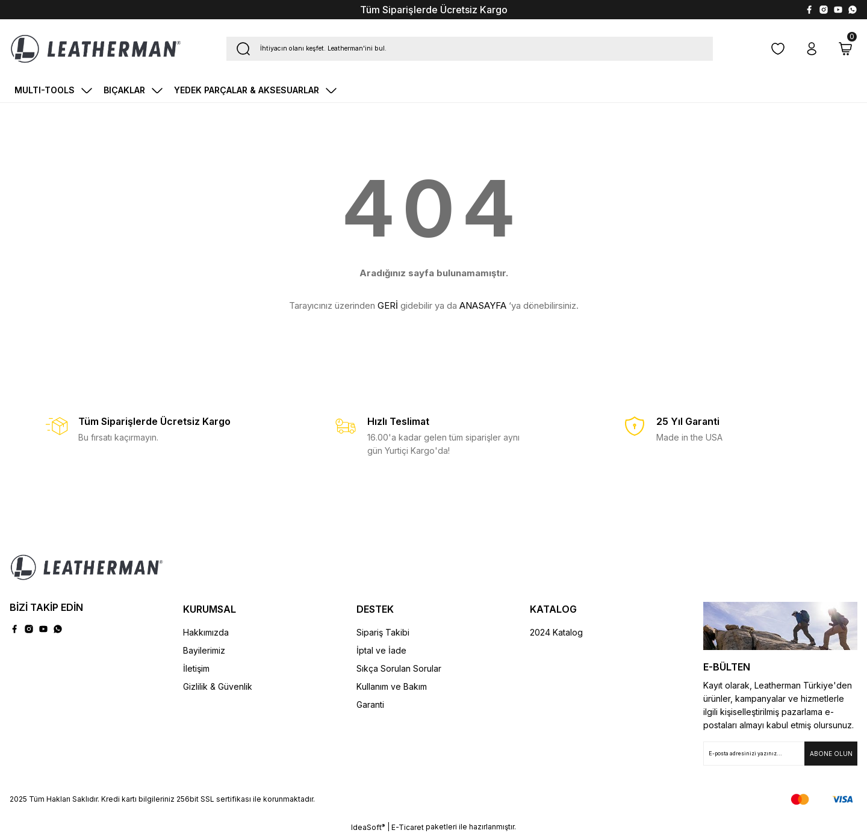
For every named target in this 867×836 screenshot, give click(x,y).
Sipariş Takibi (382, 632)
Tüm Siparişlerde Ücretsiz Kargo (434, 10)
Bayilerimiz (204, 650)
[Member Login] (812, 49)
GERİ (388, 305)
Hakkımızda (206, 632)
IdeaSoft (368, 827)
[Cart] (845, 49)
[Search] (469, 49)
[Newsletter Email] (780, 754)
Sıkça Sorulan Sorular (398, 668)
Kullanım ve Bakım (391, 686)
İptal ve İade (381, 650)
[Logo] (96, 49)
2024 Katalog (556, 632)
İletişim (196, 668)
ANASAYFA (482, 305)
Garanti (370, 704)
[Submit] (830, 754)
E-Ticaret (407, 827)
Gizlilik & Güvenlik (217, 686)
